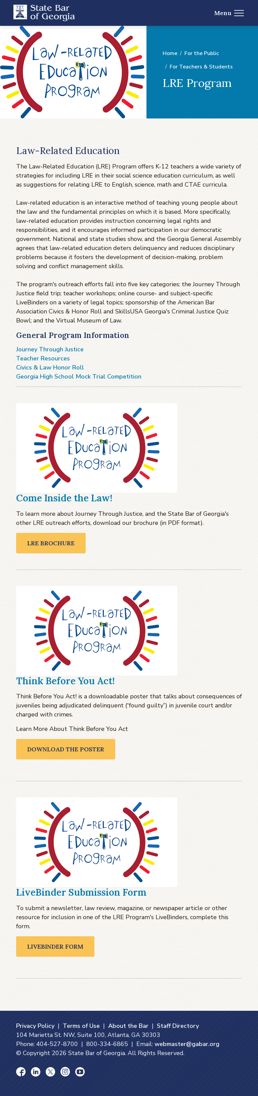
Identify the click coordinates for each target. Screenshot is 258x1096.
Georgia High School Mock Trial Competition (78, 376)
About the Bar (128, 1026)
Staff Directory (178, 1026)
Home (170, 53)
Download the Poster (65, 749)
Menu (229, 13)
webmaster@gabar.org (187, 1044)
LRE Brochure (51, 543)
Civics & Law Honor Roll (50, 367)
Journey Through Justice (50, 349)
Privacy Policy (35, 1026)
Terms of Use (81, 1026)
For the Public (201, 53)
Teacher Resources (43, 358)
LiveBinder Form (55, 946)
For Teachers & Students (201, 66)
